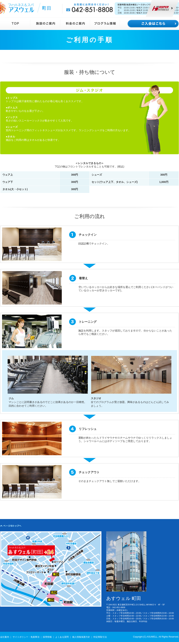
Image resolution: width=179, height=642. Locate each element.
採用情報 (47, 637)
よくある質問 (62, 637)
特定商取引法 (100, 637)
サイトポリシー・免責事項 (26, 637)
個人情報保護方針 (81, 637)
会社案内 (4, 637)
